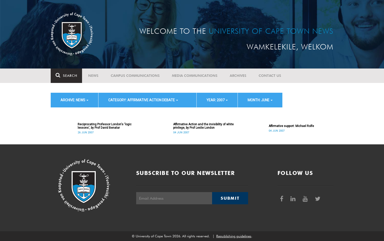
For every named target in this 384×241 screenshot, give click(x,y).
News (93, 76)
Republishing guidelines (233, 236)
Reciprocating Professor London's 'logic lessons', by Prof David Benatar (105, 126)
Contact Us (270, 76)
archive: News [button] (74, 100)
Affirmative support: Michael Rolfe (291, 126)
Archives (238, 76)
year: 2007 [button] (217, 100)
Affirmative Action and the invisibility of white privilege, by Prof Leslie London (203, 126)
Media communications (194, 76)
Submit (230, 198)
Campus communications (135, 76)
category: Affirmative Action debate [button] (143, 100)
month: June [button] (260, 100)
